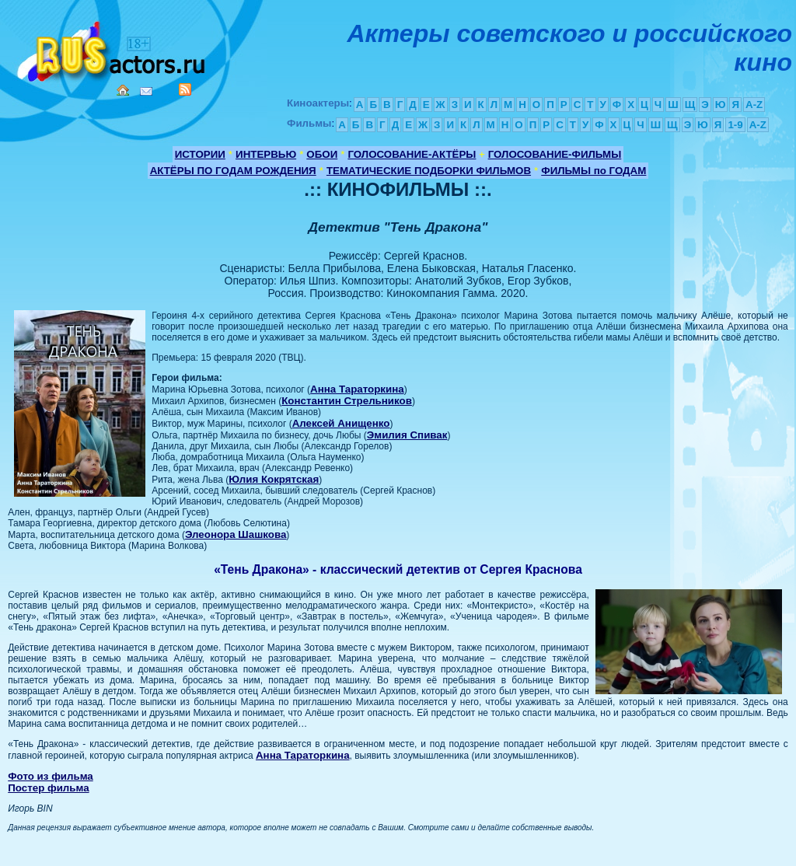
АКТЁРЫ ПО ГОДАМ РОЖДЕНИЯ (233, 170)
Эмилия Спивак (407, 435)
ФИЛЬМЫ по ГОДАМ (593, 170)
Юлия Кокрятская (274, 479)
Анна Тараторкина (357, 389)
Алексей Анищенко (341, 423)
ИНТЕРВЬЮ (266, 154)
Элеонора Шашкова (235, 534)
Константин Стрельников (346, 401)
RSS (185, 89)
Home (123, 90)
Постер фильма (48, 788)
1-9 (735, 125)
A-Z (754, 104)
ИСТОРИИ (200, 154)
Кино (113, 49)
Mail (146, 91)
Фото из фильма (50, 776)
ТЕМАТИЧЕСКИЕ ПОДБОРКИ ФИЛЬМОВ (428, 170)
